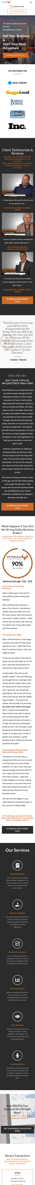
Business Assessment (17, 952)
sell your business (17, 11)
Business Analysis (17, 988)
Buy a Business (17, 1025)
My (17, 874)
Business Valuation (17, 913)
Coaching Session (17, 1064)
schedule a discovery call (16, 55)
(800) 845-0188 (17, 6)
